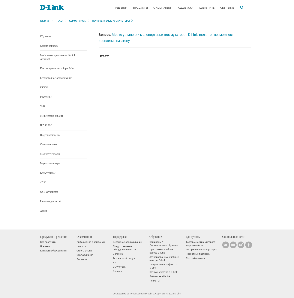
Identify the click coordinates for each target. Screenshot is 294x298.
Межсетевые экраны (51, 115)
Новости (81, 246)
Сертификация (84, 255)
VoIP (42, 106)
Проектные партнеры (198, 253)
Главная (45, 20)
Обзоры (117, 271)
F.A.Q (115, 262)
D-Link (177, 293)
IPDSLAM (46, 125)
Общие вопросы (49, 45)
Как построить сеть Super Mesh (57, 68)
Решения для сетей (50, 201)
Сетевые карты (48, 144)
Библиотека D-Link (159, 276)
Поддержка (184, 7)
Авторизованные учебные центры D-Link (164, 258)
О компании (162, 7)
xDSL (43, 182)
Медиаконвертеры (50, 163)
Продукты (140, 7)
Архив (43, 210)
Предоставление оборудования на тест (125, 248)
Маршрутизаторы (50, 154)
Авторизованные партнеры (201, 249)
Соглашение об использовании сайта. (134, 293)
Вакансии (81, 259)
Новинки (45, 246)
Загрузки (118, 253)
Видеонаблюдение (50, 135)
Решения (121, 7)
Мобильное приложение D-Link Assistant (58, 57)
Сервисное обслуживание (127, 242)
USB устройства (49, 191)
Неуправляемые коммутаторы (111, 20)
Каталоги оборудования (53, 250)
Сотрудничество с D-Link (163, 272)
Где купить (207, 7)
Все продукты (48, 242)
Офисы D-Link (84, 250)
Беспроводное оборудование (56, 78)
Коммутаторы (77, 20)
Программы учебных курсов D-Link (161, 251)
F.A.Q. (59, 20)
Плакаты (154, 280)
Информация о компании (90, 242)
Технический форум (124, 258)
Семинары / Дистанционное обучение (163, 243)
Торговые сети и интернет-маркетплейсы (201, 243)
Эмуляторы (119, 266)
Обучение (227, 7)
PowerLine (46, 97)
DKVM (44, 87)
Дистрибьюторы (195, 258)
